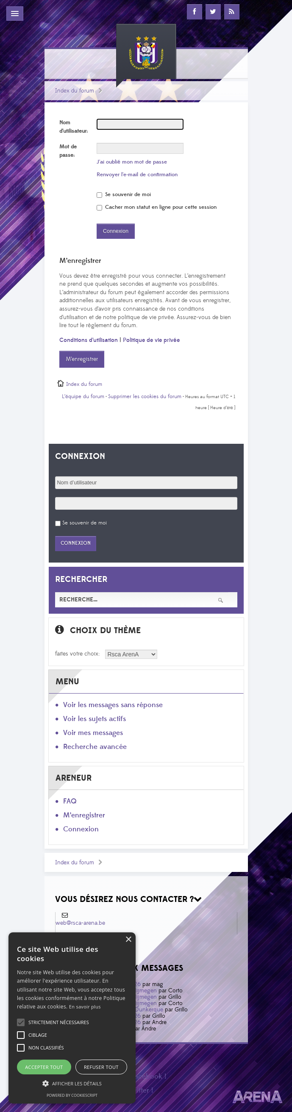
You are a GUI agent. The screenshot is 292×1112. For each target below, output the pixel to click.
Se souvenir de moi (124, 194)
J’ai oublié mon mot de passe (132, 161)
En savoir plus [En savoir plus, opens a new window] (85, 1006)
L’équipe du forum (83, 396)
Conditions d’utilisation (88, 340)
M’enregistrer (82, 359)
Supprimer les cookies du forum (144, 396)
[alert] (72, 1018)
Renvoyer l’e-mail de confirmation (137, 174)
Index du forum (74, 91)
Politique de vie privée (151, 340)
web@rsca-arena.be (80, 923)
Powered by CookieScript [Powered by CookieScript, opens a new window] (72, 1095)
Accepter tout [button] (44, 1067)
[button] (58, 1022)
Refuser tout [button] (101, 1067)
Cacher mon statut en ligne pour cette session (157, 207)
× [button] (128, 940)
